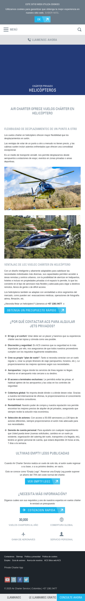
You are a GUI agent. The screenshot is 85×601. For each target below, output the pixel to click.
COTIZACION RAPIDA (39, 510)
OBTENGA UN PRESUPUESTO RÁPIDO (31, 310)
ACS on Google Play (31, 571)
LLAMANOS (14, 597)
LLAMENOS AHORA (42, 40)
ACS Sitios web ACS (52, 560)
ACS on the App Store (13, 571)
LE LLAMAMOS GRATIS (42, 597)
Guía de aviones (18, 560)
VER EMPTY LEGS (39, 481)
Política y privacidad (33, 557)
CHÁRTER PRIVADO (42, 86)
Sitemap (19, 557)
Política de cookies (49, 557)
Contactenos (9, 557)
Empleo (7, 560)
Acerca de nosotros (34, 560)
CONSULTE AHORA (71, 597)
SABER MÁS (51, 12)
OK (39, 19)
